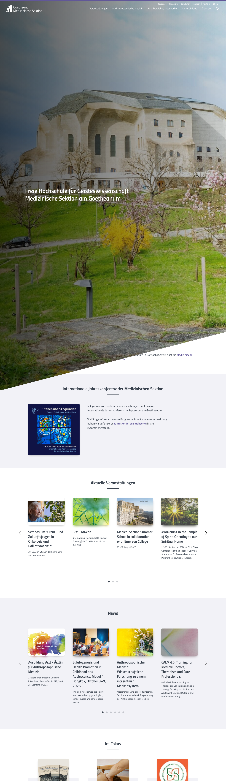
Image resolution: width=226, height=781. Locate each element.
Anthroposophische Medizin (127, 8)
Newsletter (185, 4)
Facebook (162, 4)
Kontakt (206, 4)
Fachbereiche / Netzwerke (162, 8)
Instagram (173, 4)
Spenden (196, 4)
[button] (109, 581)
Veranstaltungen (98, 8)
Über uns (207, 8)
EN (218, 4)
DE (214, 4)
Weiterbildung (189, 8)
